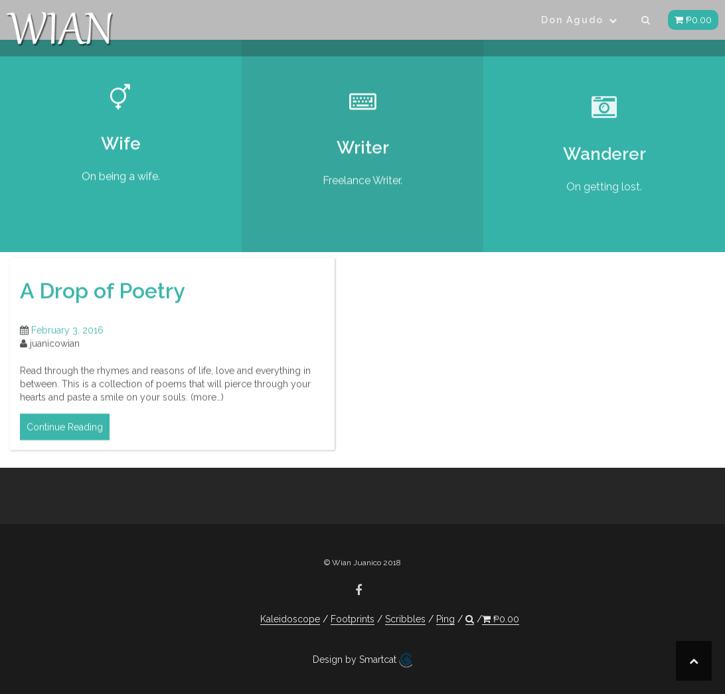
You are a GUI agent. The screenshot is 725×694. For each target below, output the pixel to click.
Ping (445, 619)
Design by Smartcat (362, 660)
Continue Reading (65, 434)
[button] (646, 22)
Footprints (352, 619)
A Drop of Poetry (102, 297)
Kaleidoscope (290, 619)
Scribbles (405, 619)
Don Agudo (572, 20)
